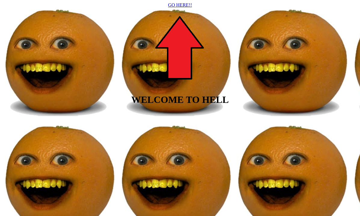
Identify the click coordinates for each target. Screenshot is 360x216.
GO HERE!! (180, 5)
